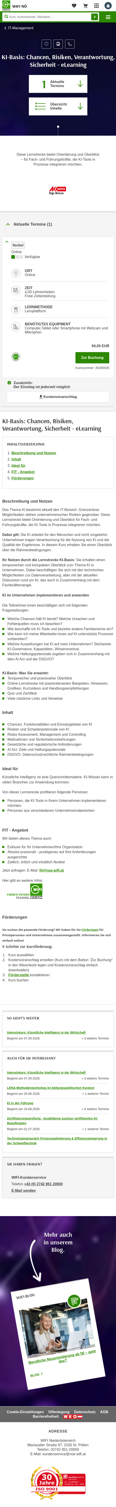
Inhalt (16, 459)
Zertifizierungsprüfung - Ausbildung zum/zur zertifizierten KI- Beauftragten (52, 1121)
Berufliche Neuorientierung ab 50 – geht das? (62, 1357)
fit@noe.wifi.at (51, 870)
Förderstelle (19, 975)
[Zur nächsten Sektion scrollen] (58, 131)
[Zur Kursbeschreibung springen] (58, 106)
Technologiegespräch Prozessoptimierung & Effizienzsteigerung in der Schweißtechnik (57, 1141)
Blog (36, 1375)
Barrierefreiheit (46, 1416)
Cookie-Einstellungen (25, 1412)
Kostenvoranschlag (58, 397)
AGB (104, 1412)
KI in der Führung (20, 1103)
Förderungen (22, 478)
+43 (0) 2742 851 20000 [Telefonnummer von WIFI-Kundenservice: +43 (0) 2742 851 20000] (43, 1184)
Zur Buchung (95, 356)
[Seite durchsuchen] (50, 16)
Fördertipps (90, 930)
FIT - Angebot (23, 472)
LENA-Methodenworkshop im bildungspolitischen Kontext (50, 1088)
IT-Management (20, 28)
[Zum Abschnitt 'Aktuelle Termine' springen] (58, 84)
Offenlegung (59, 1412)
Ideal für (18, 466)
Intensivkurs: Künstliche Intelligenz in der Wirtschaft (46, 1032)
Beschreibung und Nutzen (33, 453)
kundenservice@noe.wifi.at (64, 1454)
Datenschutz (85, 1412)
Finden (94, 16)
